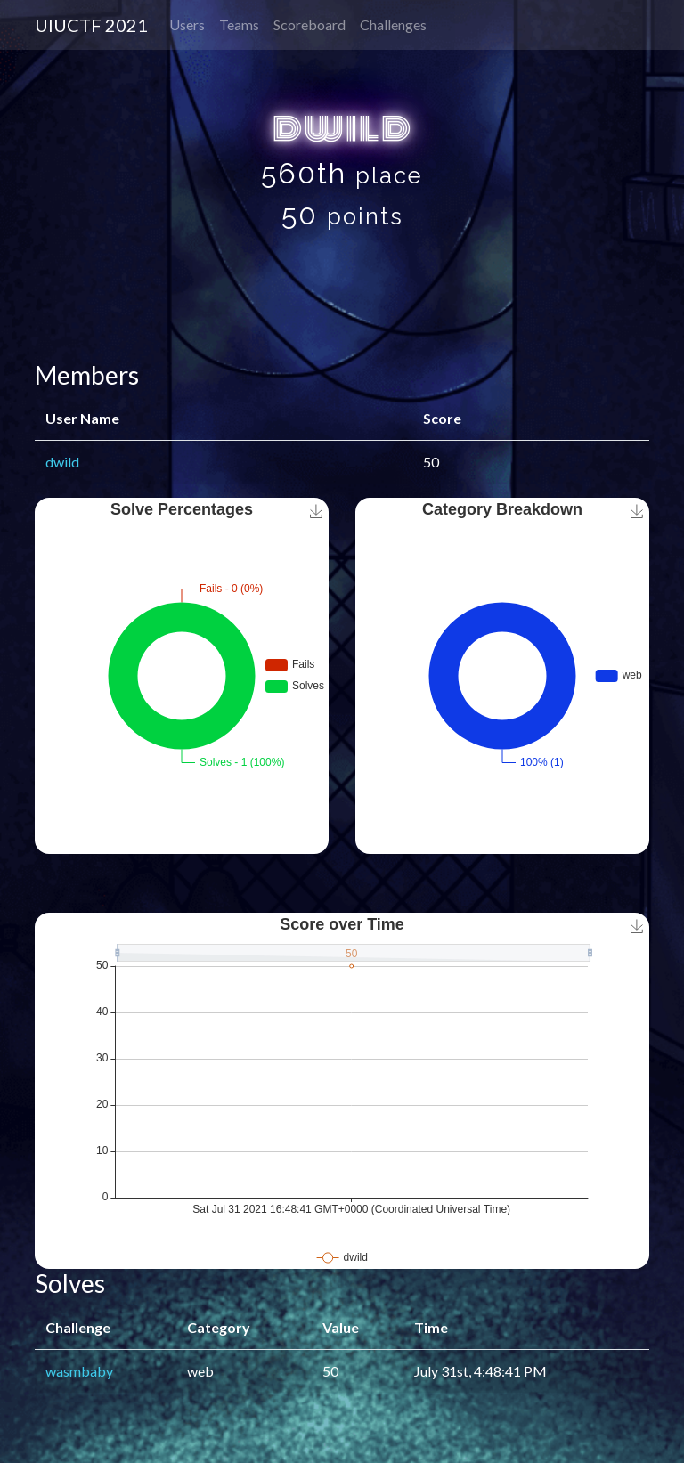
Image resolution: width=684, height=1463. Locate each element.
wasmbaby (79, 1370)
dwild (62, 461)
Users (187, 24)
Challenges (393, 24)
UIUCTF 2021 (91, 25)
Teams (239, 24)
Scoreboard (309, 24)
